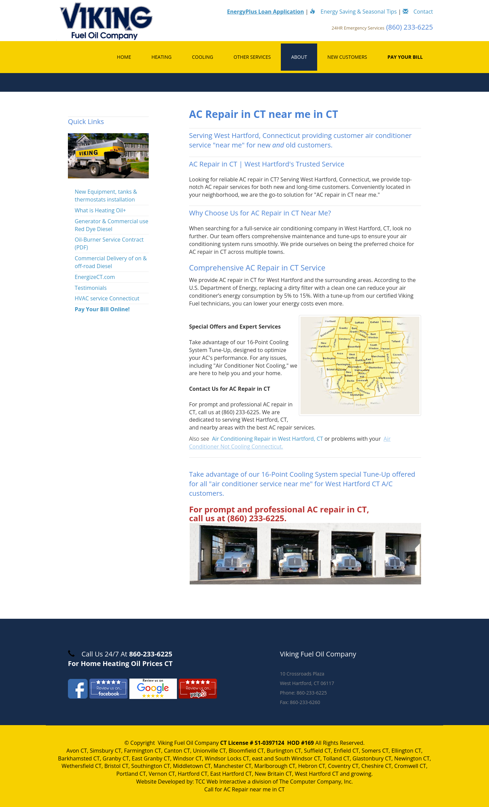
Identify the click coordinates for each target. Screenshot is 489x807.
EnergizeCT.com (95, 277)
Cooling (202, 57)
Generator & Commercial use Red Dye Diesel (111, 225)
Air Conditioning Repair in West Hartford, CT (267, 438)
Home (124, 57)
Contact (418, 11)
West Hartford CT (317, 773)
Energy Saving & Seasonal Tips (353, 11)
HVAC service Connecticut (107, 298)
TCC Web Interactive (220, 781)
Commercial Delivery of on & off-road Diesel (111, 262)
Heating (161, 57)
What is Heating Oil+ (100, 210)
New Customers (347, 57)
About (299, 57)
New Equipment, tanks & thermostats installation (106, 195)
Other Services (252, 57)
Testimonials (91, 288)
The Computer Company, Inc (315, 781)
